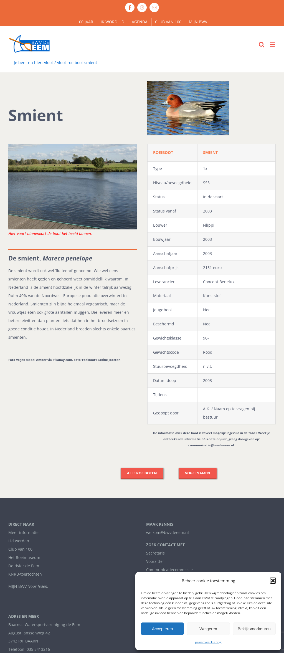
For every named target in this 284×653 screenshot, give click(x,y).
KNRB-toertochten (25, 574)
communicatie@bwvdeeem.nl (211, 445)
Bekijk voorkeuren (254, 628)
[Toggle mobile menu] (273, 44)
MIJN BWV (17, 586)
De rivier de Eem (23, 565)
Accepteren (162, 628)
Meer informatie (23, 532)
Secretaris (155, 553)
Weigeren (208, 628)
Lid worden (18, 540)
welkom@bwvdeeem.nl (167, 532)
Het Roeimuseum (24, 557)
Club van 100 (20, 549)
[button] (273, 580)
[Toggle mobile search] (261, 44)
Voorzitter (155, 561)
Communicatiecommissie (169, 569)
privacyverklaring (208, 642)
